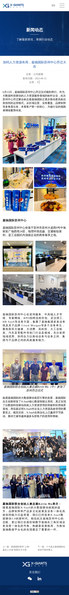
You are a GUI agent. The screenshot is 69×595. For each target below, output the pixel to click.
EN (53, 5)
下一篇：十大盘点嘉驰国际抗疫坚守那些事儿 (51, 548)
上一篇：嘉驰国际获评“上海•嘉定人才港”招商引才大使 (16, 548)
